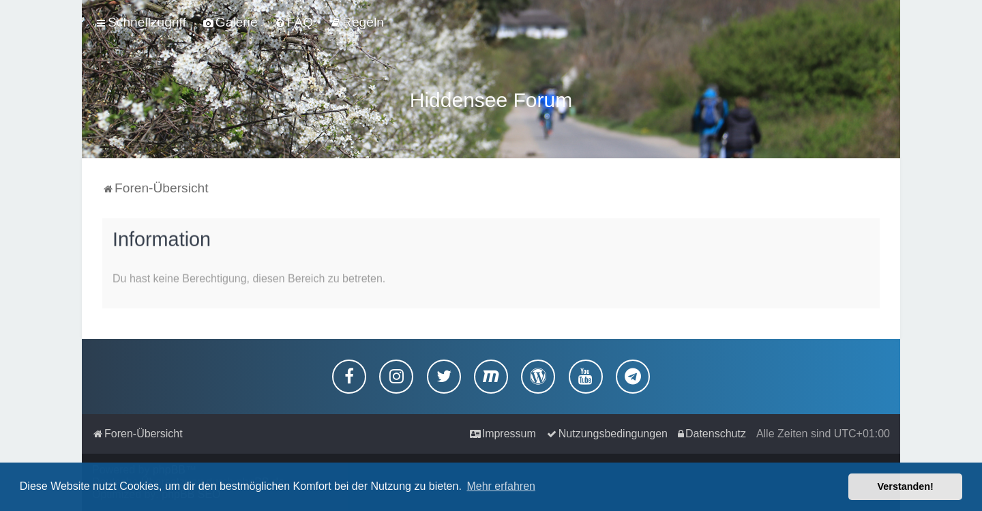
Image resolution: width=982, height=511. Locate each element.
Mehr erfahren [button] (500, 486)
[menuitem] (230, 22)
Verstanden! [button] (906, 486)
